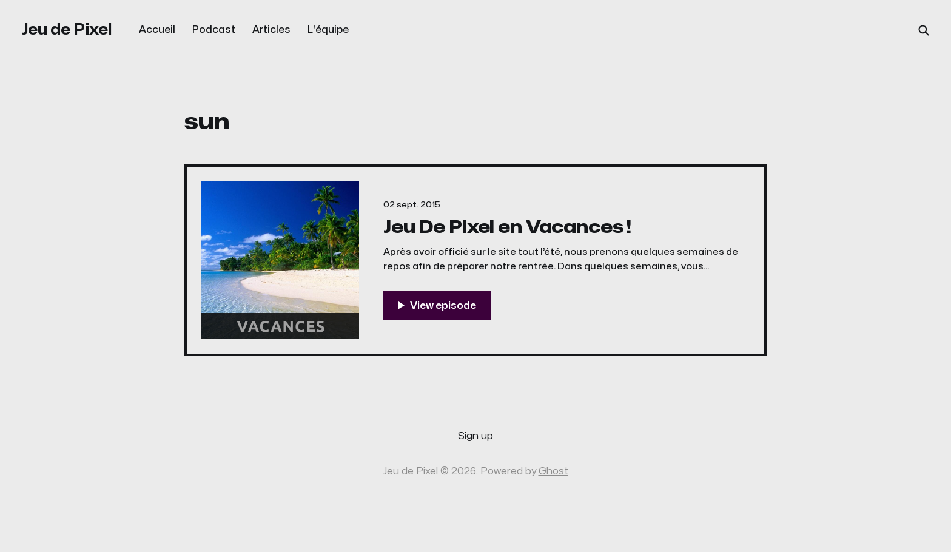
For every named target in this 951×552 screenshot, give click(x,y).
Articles (271, 30)
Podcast (213, 30)
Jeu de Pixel (67, 29)
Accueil (157, 30)
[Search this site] (924, 30)
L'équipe (328, 30)
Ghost (553, 471)
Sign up (475, 436)
